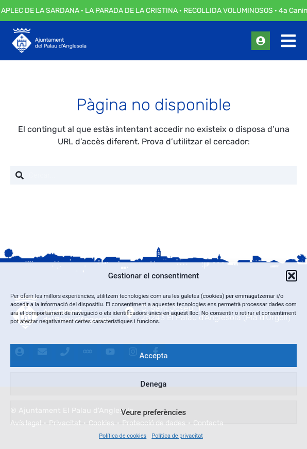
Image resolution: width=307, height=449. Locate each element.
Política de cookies (122, 436)
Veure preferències (153, 412)
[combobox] (153, 175)
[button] (291, 276)
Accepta (153, 355)
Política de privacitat (176, 436)
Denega (154, 384)
